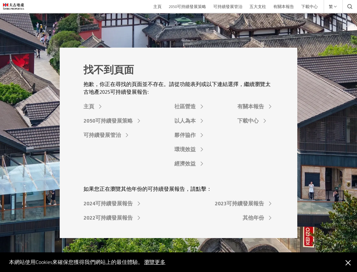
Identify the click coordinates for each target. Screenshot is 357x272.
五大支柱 (257, 6)
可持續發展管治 (227, 6)
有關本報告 (283, 6)
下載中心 (309, 6)
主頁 (157, 6)
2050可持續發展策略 (187, 6)
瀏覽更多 (154, 262)
